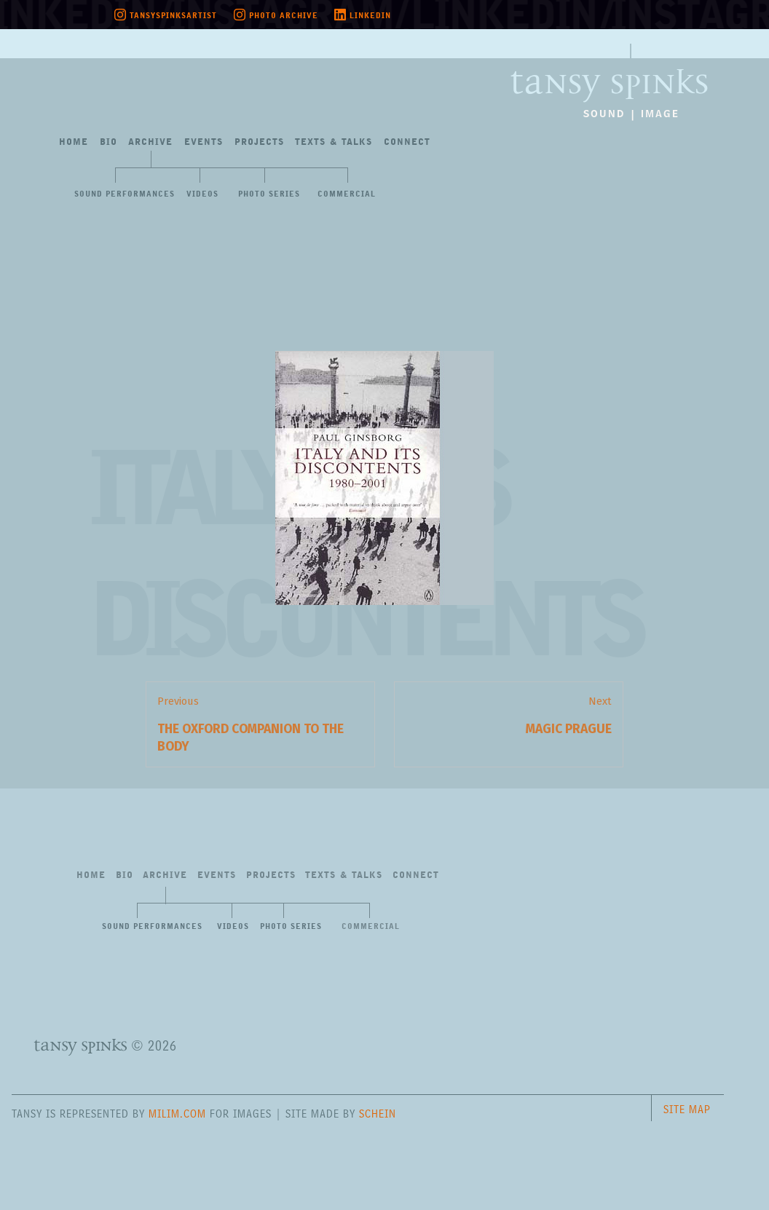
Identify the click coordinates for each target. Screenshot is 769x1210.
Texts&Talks (333, 142)
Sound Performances (124, 194)
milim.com (177, 1113)
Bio (108, 142)
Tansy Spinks (609, 73)
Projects (259, 142)
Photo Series (269, 194)
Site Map (687, 1109)
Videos (202, 194)
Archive (150, 142)
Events (203, 142)
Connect (407, 142)
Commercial (347, 194)
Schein (377, 1113)
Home (73, 142)
